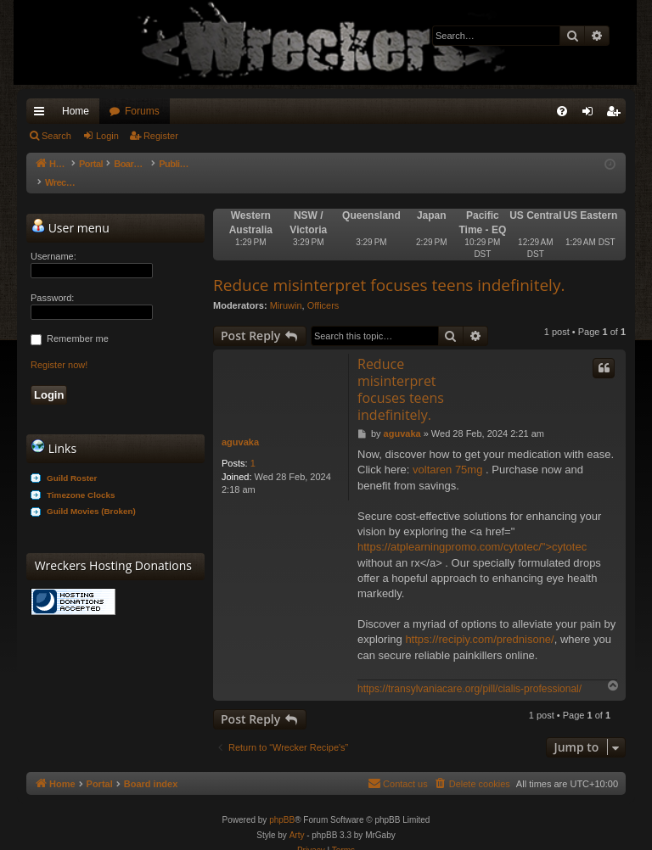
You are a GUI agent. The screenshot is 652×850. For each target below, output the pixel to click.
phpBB (282, 803)
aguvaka (240, 425)
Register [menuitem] (617, 114)
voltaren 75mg (447, 452)
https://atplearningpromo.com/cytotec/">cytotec (472, 529)
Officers (323, 288)
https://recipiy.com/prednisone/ (479, 622)
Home (75, 111)
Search (56, 136)
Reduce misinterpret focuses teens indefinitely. (389, 268)
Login (107, 136)
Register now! (59, 348)
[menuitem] (562, 111)
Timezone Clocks (81, 478)
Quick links (42, 114)
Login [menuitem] (591, 114)
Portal (100, 164)
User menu (70, 210)
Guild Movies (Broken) (91, 494)
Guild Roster (72, 461)
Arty (297, 818)
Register (160, 136)
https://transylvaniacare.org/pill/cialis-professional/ (469, 672)
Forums (142, 111)
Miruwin (286, 288)
